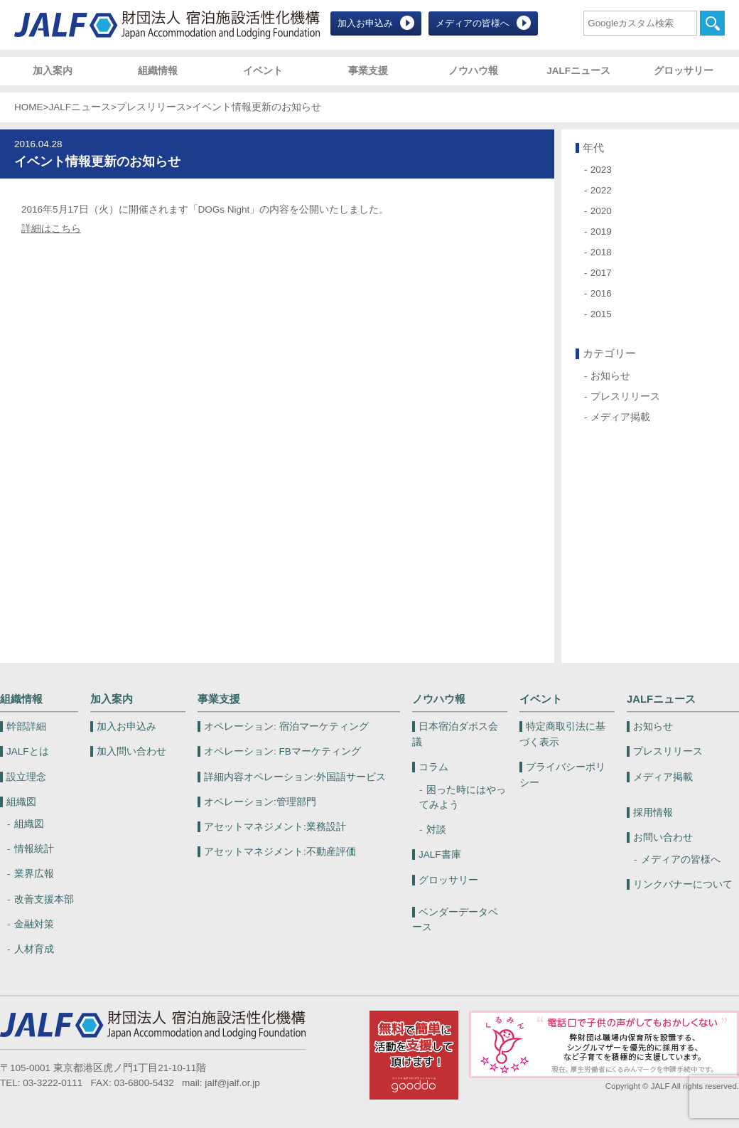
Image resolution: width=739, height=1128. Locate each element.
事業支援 (368, 70)
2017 (601, 272)
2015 (601, 314)
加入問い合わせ (131, 751)
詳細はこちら (51, 228)
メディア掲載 (620, 417)
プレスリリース (151, 107)
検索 (712, 23)
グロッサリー (683, 70)
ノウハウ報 (473, 70)
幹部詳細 (26, 726)
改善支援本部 (44, 899)
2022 (601, 190)
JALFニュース (578, 70)
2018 (601, 252)
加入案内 (52, 70)
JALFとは (27, 751)
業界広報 (34, 873)
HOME (28, 107)
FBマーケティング (282, 751)
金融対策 (34, 924)
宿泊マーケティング (286, 726)
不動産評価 (280, 851)
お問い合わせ (663, 837)
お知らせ (610, 376)
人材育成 (34, 949)
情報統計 (34, 849)
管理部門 (260, 802)
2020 (601, 211)
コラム (433, 767)
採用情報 (653, 812)
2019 (601, 231)
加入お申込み (365, 23)
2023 (601, 169)
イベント (263, 70)
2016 (601, 293)
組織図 (21, 802)
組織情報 (158, 70)
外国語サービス (295, 777)
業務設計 (275, 826)
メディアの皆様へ (472, 23)
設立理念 (26, 777)
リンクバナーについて (683, 884)
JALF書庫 (440, 854)
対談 (436, 829)
